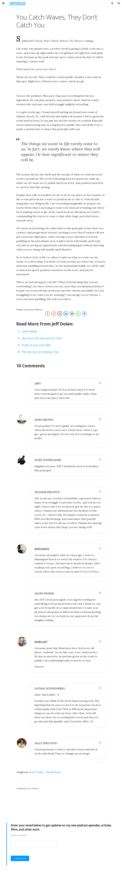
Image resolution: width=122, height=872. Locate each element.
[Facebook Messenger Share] (84, 313)
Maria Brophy (44, 419)
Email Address (19, 835)
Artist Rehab (29, 331)
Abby (37, 383)
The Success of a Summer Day (40, 351)
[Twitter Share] (59, 313)
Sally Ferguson (45, 743)
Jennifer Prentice (47, 492)
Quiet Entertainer (47, 460)
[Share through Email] (72, 313)
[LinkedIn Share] (65, 313)
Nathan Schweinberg (49, 688)
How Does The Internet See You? (42, 338)
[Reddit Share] (53, 313)
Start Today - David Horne (45, 772)
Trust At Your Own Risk (36, 345)
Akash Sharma (44, 593)
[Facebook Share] (47, 313)
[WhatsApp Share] (78, 313)
